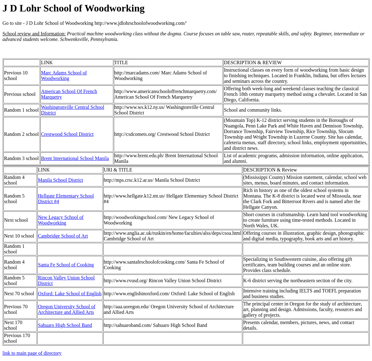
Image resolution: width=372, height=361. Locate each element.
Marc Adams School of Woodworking (64, 75)
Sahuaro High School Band (65, 325)
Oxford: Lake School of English (69, 293)
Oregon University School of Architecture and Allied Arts (66, 309)
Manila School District (60, 180)
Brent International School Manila (75, 158)
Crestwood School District (67, 134)
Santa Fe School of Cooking (66, 264)
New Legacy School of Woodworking (60, 220)
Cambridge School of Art (63, 235)
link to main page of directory (32, 353)
